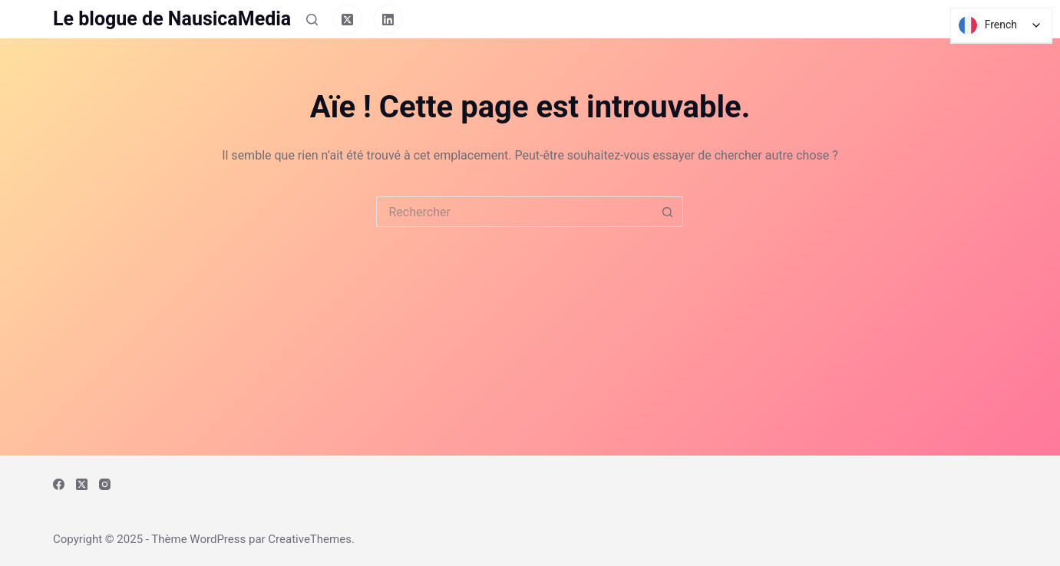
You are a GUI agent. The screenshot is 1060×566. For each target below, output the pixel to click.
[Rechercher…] (514, 211)
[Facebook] (58, 484)
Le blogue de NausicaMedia (172, 19)
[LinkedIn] (388, 19)
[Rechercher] (312, 19)
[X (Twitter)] (347, 19)
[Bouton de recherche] (667, 211)
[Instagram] (105, 484)
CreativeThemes (310, 539)
